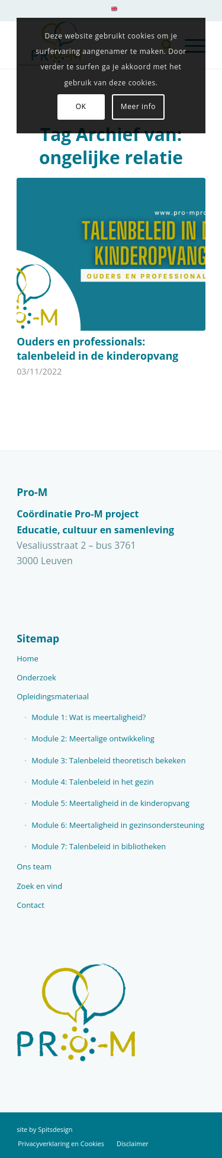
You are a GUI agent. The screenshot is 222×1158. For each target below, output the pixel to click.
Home (27, 658)
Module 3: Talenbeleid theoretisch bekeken (108, 760)
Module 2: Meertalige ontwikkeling (93, 738)
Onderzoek (36, 677)
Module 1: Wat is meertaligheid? (88, 717)
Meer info (138, 106)
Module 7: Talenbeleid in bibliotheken (98, 846)
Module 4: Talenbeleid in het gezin (92, 781)
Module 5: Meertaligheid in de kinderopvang (110, 803)
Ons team (34, 866)
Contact (30, 905)
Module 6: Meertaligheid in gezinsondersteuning (117, 825)
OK (81, 106)
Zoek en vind (39, 886)
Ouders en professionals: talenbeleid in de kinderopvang (97, 348)
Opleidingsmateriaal (53, 696)
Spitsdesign (55, 1129)
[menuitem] (114, 13)
